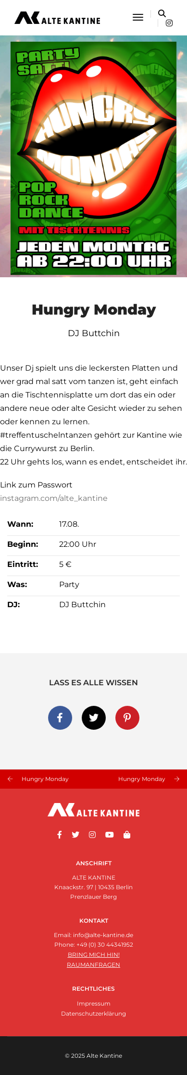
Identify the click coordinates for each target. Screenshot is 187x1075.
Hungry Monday (45, 778)
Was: (17, 584)
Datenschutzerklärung (93, 1013)
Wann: (20, 524)
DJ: (13, 604)
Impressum (94, 1003)
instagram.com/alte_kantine (54, 498)
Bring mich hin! (94, 954)
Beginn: (22, 544)
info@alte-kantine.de (103, 935)
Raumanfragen (93, 964)
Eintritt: (22, 564)
